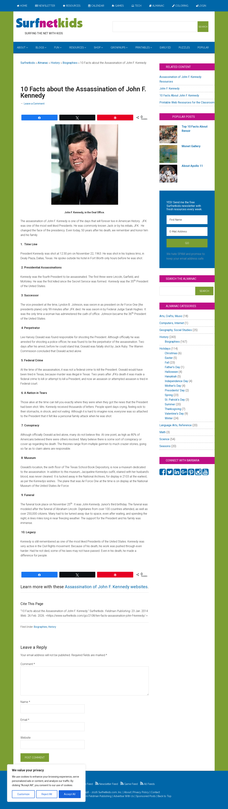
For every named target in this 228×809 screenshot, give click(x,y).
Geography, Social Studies (175, 330)
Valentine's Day (174, 413)
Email (24, 719)
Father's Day (172, 367)
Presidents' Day (175, 390)
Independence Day (176, 381)
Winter (169, 418)
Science (164, 439)
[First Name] (187, 219)
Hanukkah (171, 376)
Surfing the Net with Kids (49, 23)
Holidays (164, 348)
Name (25, 702)
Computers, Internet (171, 323)
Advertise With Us (123, 796)
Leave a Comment (34, 103)
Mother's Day (173, 385)
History (55, 62)
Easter (169, 358)
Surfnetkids (27, 62)
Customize (23, 794)
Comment (27, 664)
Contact (155, 792)
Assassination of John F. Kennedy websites (106, 586)
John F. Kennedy (169, 88)
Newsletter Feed (106, 784)
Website (25, 737)
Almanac (43, 62)
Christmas (171, 353)
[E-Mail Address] (187, 231)
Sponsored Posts (146, 796)
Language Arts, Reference (175, 425)
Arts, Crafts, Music (170, 316)
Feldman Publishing (100, 796)
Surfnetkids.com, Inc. (110, 792)
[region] (46, 783)
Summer (170, 404)
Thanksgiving (173, 409)
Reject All (47, 794)
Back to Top (164, 796)
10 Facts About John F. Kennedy (179, 95)
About (127, 792)
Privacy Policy (141, 792)
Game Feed (129, 784)
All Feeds (147, 784)
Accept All (69, 794)
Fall (167, 362)
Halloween (171, 372)
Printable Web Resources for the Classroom (186, 102)
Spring (169, 395)
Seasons (164, 446)
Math (162, 432)
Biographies (70, 62)
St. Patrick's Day (175, 399)
